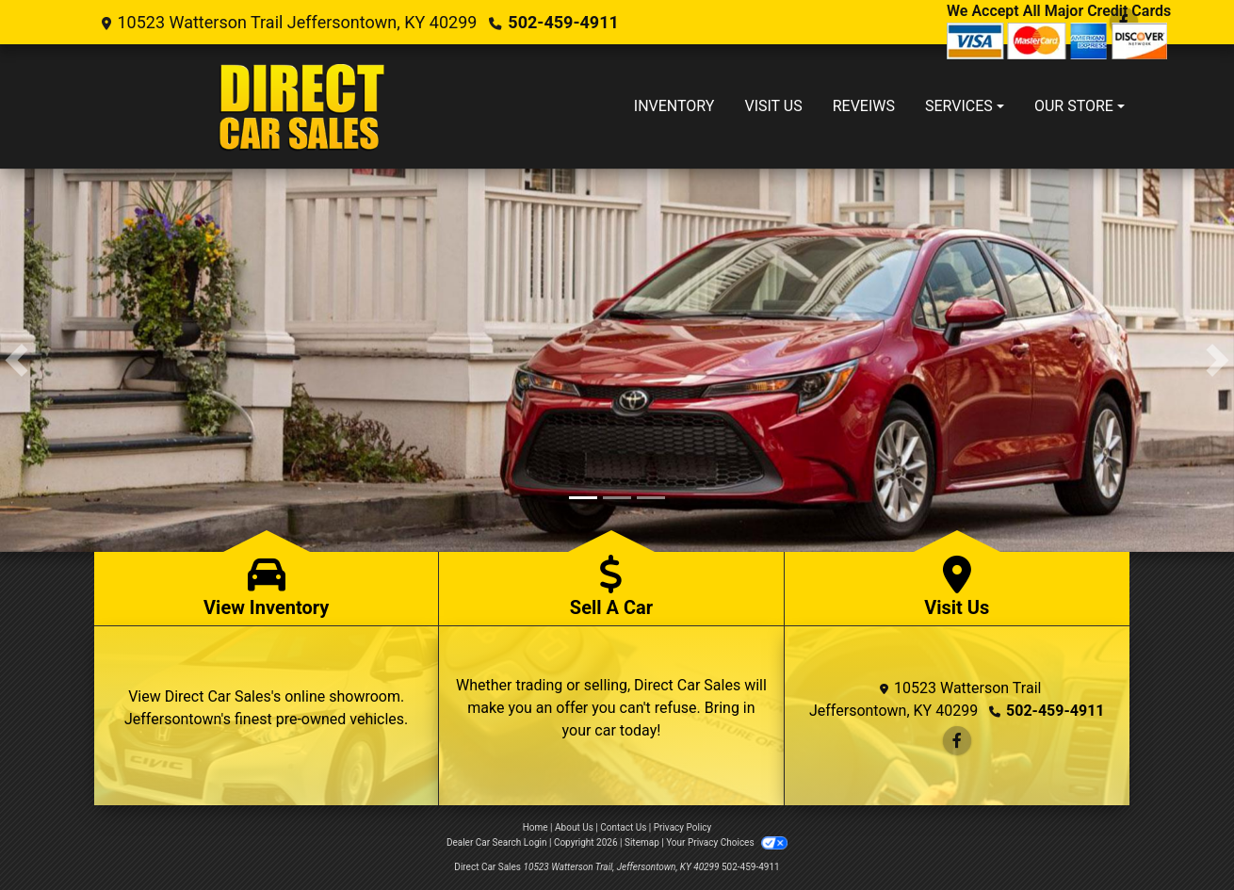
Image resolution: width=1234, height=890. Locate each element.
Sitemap (642, 842)
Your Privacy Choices (726, 842)
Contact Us (623, 827)
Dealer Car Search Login (497, 842)
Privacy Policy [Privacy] (683, 827)
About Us (574, 827)
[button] (16, 360)
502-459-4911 (563, 22)
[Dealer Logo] (304, 106)
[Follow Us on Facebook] (957, 740)
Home (535, 827)
